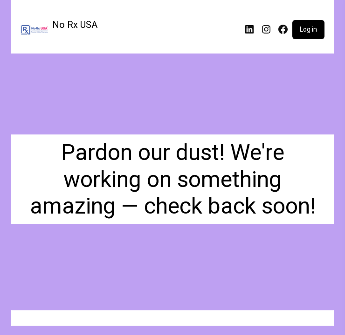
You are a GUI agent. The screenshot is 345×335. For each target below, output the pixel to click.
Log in (308, 29)
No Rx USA (74, 24)
